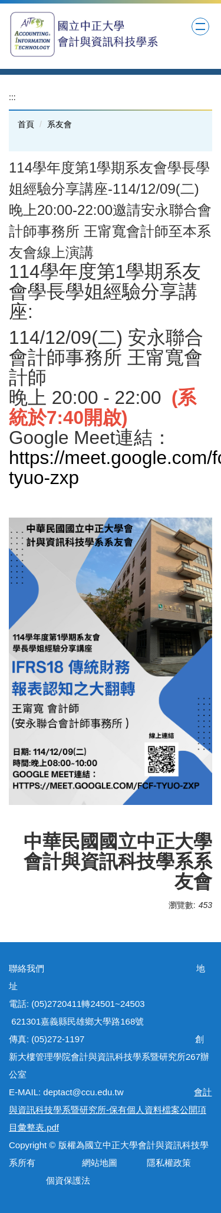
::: (12, 97)
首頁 (26, 124)
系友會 (59, 124)
